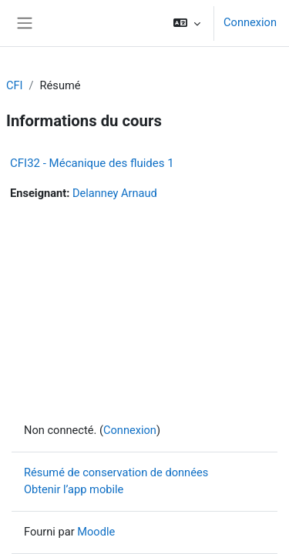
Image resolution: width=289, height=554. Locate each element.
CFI (14, 85)
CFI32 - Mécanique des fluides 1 (92, 163)
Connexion (250, 22)
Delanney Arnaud (114, 193)
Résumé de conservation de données (116, 472)
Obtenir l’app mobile (73, 489)
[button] (186, 23)
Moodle (96, 532)
